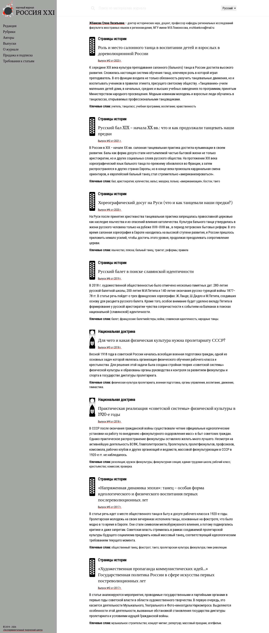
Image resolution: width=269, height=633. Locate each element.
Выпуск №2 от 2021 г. (109, 140)
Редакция (9, 26)
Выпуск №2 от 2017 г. (109, 588)
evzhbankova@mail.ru (201, 28)
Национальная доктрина (116, 331)
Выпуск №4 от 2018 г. (109, 421)
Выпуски (9, 44)
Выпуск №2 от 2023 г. (109, 60)
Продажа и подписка (18, 55)
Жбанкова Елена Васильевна (107, 23)
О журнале (11, 49)
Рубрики (9, 32)
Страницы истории (112, 39)
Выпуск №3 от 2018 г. (109, 347)
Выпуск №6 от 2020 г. (109, 209)
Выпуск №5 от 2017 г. (109, 507)
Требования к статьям (18, 61)
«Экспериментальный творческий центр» (23, 630)
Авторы (8, 38)
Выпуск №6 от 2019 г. (109, 278)
